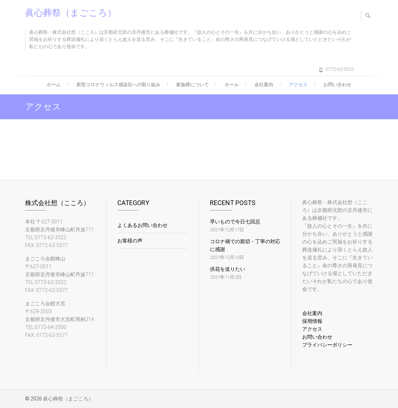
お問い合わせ (337, 84)
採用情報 (312, 321)
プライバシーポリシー (327, 345)
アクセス (298, 84)
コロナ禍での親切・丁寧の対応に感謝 (245, 245)
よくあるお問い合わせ (142, 225)
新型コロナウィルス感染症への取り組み (118, 84)
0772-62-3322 (339, 69)
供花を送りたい (227, 269)
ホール (232, 84)
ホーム (54, 84)
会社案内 (263, 84)
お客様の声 (129, 241)
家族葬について (192, 84)
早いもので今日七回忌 (235, 221)
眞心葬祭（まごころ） (70, 13)
